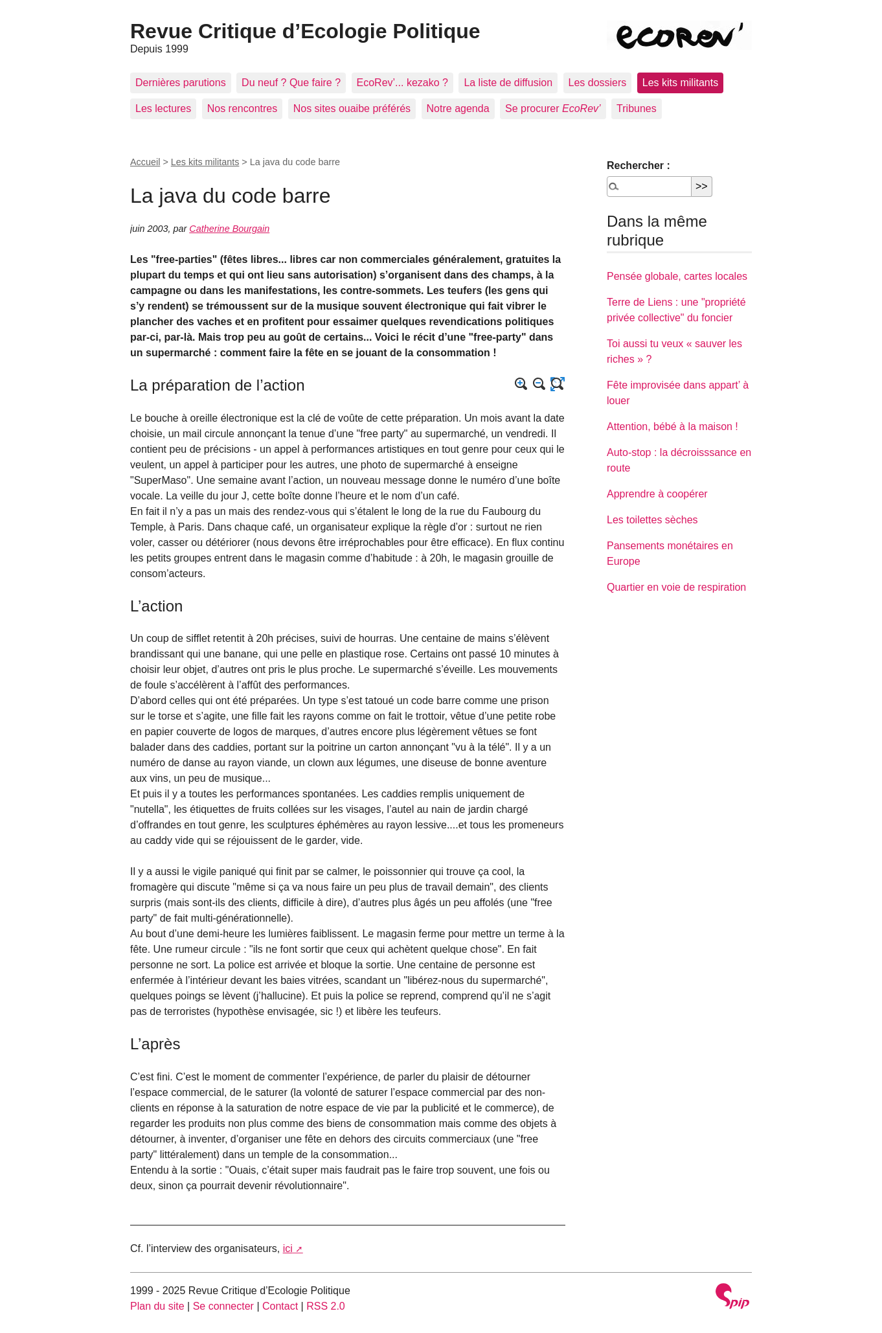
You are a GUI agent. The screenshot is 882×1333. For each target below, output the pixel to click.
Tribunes (636, 108)
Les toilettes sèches (652, 519)
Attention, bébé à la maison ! (672, 426)
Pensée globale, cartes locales (677, 276)
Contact (280, 1306)
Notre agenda (458, 108)
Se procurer (553, 108)
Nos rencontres (242, 108)
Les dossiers (598, 82)
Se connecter (223, 1306)
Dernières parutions (180, 82)
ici (288, 1248)
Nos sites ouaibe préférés (352, 108)
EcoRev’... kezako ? (402, 82)
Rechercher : (638, 165)
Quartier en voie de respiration (676, 587)
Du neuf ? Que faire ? (291, 82)
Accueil (145, 162)
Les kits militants (680, 82)
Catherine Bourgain (229, 228)
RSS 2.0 (325, 1306)
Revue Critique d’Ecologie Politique (305, 31)
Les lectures (163, 108)
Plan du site (157, 1306)
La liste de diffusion (508, 82)
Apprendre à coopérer (657, 493)
